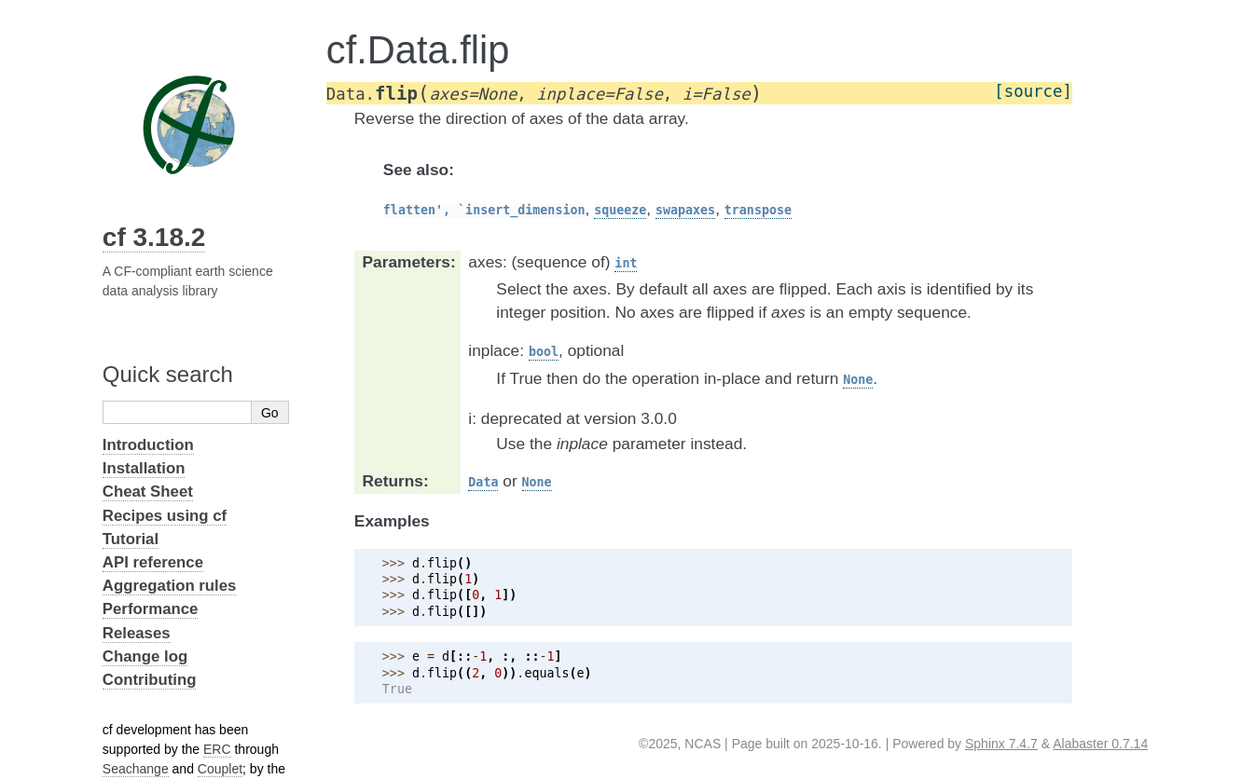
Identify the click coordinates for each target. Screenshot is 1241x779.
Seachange (136, 768)
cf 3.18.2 (154, 237)
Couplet (220, 768)
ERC (217, 749)
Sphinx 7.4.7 (1001, 743)
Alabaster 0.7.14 (1100, 743)
